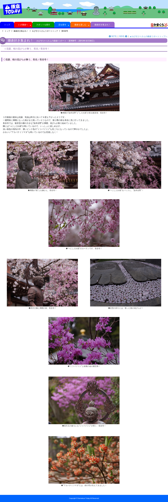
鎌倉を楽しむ (80, 25)
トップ (7, 25)
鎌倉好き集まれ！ (102, 25)
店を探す (62, 25)
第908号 (64, 31)
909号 (123, 36)
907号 (113, 36)
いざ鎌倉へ (23, 25)
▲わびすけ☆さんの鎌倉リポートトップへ (148, 36)
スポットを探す (43, 25)
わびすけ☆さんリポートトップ (45, 31)
